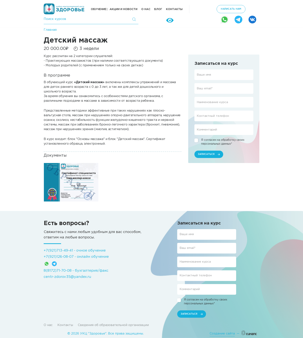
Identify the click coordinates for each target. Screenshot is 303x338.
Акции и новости (123, 9)
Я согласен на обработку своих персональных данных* (222, 142)
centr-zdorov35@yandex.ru (67, 276)
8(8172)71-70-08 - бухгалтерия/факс (76, 270)
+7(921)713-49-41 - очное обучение (75, 250)
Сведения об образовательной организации (113, 325)
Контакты (174, 9)
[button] (71, 182)
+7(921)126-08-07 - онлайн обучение (76, 256)
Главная (50, 29)
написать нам (231, 9)
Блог (158, 9)
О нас (145, 9)
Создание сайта (222, 333)
